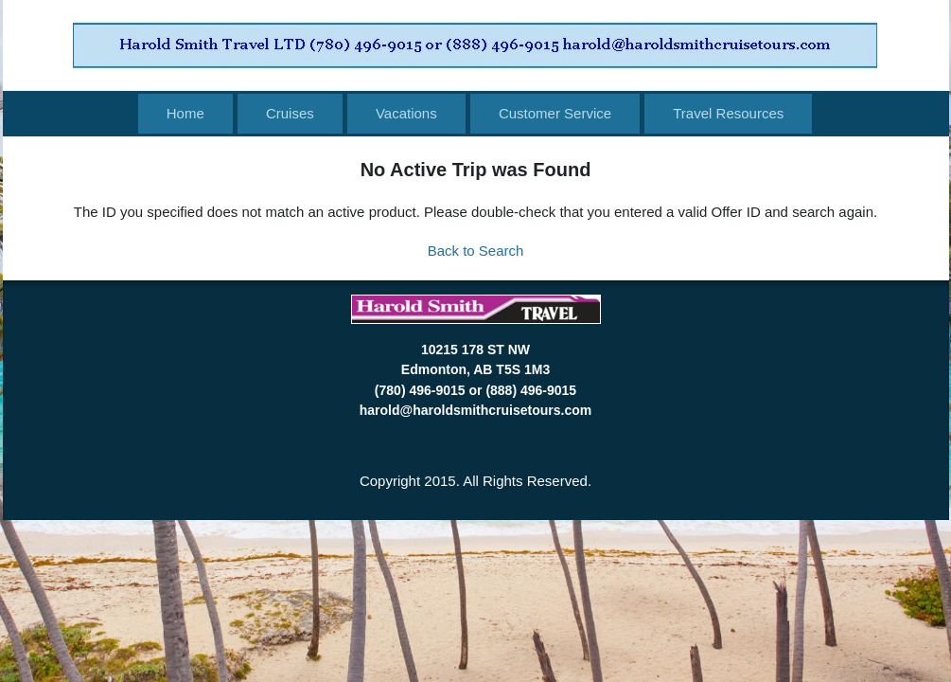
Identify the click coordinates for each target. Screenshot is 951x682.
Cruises (290, 113)
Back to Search (476, 250)
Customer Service (555, 113)
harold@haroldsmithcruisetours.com (475, 410)
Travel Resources (728, 113)
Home (185, 113)
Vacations (406, 113)
